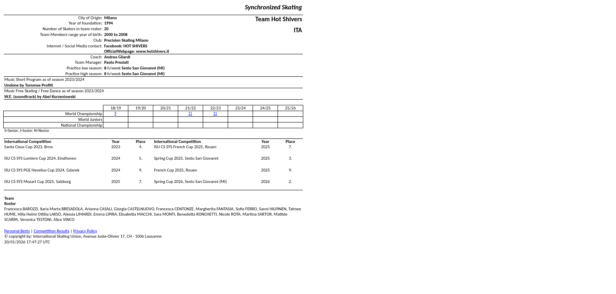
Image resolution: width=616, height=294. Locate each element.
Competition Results (51, 231)
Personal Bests (17, 231)
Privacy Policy (85, 231)
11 (190, 113)
